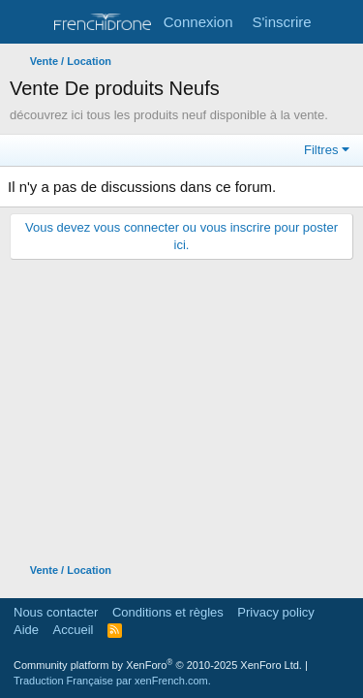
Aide (26, 629)
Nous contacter (56, 612)
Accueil (73, 629)
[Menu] (26, 22)
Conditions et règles (168, 612)
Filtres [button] (321, 150)
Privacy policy (275, 612)
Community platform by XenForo (158, 665)
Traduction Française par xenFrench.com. (112, 680)
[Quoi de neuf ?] (340, 22)
